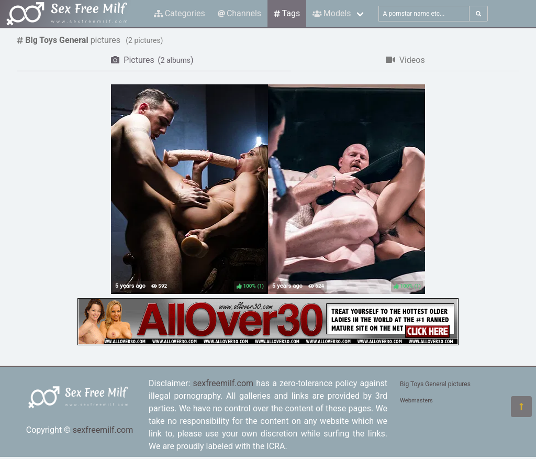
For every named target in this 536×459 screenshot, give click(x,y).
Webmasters (416, 400)
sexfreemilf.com (103, 430)
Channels (239, 13)
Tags (287, 13)
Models (331, 13)
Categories (179, 13)
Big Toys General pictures (435, 384)
